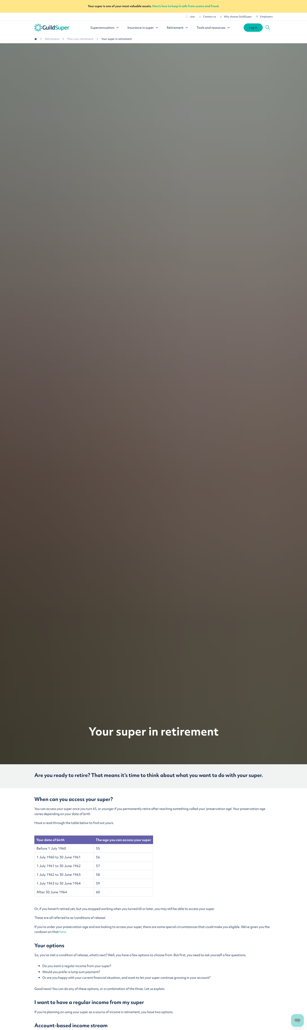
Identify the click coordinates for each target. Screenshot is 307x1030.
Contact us (207, 16)
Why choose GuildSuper (236, 16)
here (62, 932)
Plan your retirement (80, 39)
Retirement (52, 39)
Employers (264, 16)
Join (190, 16)
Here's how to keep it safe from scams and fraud (185, 6)
